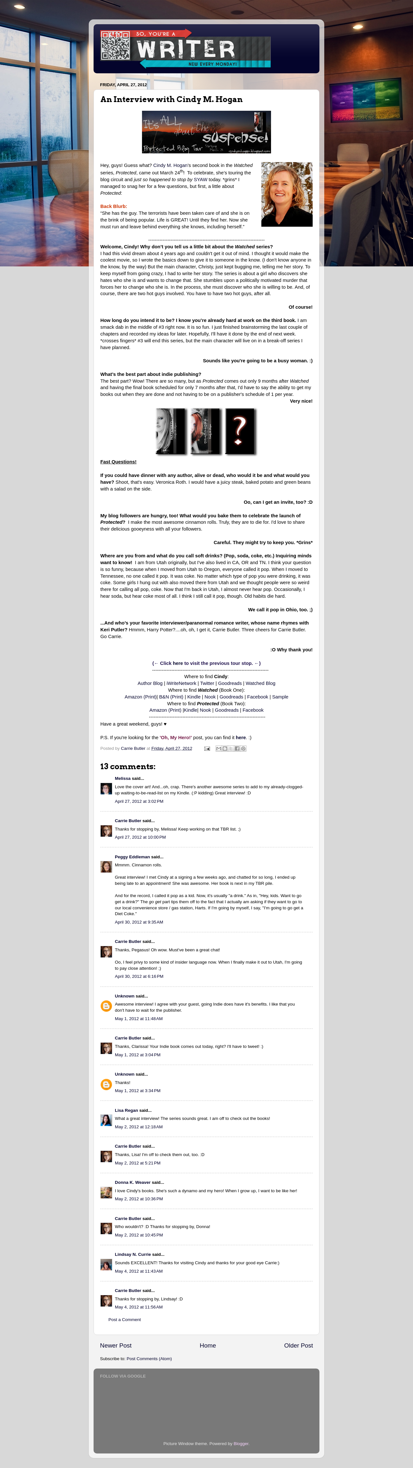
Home (208, 1345)
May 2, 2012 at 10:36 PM (139, 1198)
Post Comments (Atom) (149, 1358)
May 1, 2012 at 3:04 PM (137, 1054)
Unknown (125, 996)
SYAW (200, 179)
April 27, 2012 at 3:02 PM (139, 801)
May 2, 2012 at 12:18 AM (139, 1126)
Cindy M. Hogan (170, 165)
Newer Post (116, 1345)
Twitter (207, 683)
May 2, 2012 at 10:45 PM (139, 1235)
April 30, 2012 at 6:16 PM (139, 976)
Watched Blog (261, 683)
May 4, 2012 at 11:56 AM (139, 1307)
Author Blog (150, 683)
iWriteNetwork (181, 683)
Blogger (241, 1443)
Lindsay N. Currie (133, 1254)
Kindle (193, 696)
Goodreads (230, 683)
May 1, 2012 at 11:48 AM (139, 1018)
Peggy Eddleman (132, 856)
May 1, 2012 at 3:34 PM (137, 1090)
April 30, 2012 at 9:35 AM (139, 922)
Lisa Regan (126, 1110)
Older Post (298, 1345)
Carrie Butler (128, 820)
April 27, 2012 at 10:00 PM (140, 837)
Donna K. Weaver (133, 1182)
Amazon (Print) (140, 696)
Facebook (257, 696)
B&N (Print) (171, 696)
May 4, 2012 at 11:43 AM (139, 1271)
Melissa (123, 778)
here (178, 663)
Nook (210, 696)
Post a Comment (124, 1319)
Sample (280, 696)
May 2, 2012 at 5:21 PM (137, 1163)
